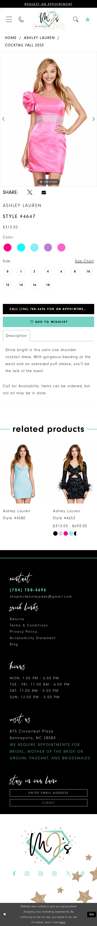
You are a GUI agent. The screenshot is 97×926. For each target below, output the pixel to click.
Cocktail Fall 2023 (24, 45)
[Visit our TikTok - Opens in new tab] (82, 873)
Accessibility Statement (33, 638)
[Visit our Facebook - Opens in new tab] (14, 873)
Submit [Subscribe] (48, 802)
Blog (14, 644)
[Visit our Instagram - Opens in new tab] (26, 873)
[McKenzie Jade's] (48, 19)
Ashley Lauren (39, 37)
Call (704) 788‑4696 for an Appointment (49, 309)
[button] (9, 19)
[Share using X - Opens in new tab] (30, 192)
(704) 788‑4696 (28, 589)
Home (11, 37)
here (62, 922)
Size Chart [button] (84, 261)
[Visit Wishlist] (88, 19)
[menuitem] (9, 19)
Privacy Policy (23, 631)
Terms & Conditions (29, 625)
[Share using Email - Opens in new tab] (43, 192)
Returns (17, 619)
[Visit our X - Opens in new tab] (68, 873)
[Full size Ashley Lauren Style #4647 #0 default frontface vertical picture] (48, 119)
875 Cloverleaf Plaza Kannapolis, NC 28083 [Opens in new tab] (50, 744)
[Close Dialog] (4, 914)
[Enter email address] (48, 792)
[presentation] (23, 472)
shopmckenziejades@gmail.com (41, 596)
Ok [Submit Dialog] (91, 914)
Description (16, 335)
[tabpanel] (48, 119)
